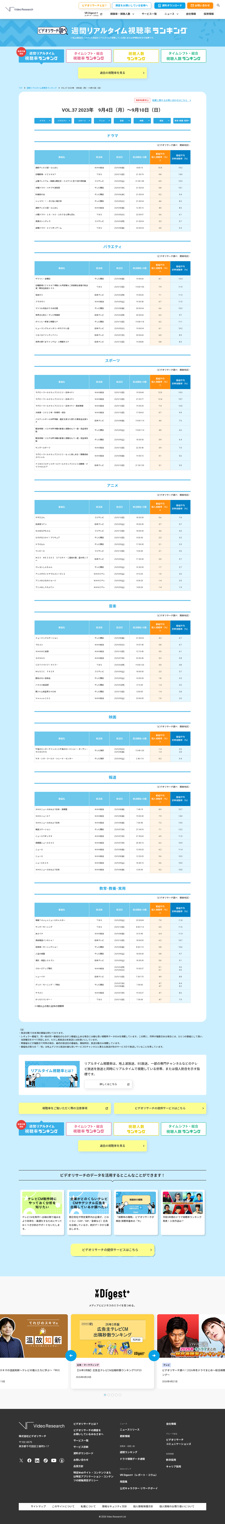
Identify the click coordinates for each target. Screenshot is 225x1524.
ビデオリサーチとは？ (85, 1423)
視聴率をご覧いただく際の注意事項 (64, 1108)
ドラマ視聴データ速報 (132, 1458)
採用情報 (209, 14)
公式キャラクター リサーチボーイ (139, 1488)
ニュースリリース (130, 1429)
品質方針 (78, 1466)
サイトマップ (38, 1506)
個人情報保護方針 (143, 1506)
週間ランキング (128, 1452)
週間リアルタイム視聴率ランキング (42, 88)
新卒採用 (171, 1459)
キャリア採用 (173, 1466)
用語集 (123, 1481)
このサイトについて (63, 1506)
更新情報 (125, 1436)
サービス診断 (80, 1447)
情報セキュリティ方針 (114, 1506)
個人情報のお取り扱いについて (176, 1506)
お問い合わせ (80, 1459)
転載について (88, 1506)
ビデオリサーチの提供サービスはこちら (160, 1108)
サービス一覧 (149, 14)
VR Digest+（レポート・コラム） (139, 1475)
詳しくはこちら (108, 1084)
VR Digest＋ (92, 14)
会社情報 (191, 14)
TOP (20, 88)
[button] (71, 1355)
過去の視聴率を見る (112, 72)
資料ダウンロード (83, 1453)
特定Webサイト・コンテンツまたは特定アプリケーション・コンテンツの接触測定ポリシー (93, 1476)
